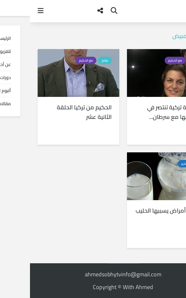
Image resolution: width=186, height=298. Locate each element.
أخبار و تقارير (159, 164)
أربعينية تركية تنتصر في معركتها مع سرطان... (144, 112)
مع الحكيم (145, 60)
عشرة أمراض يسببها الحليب (138, 210)
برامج (163, 60)
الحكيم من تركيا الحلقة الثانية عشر (54, 112)
